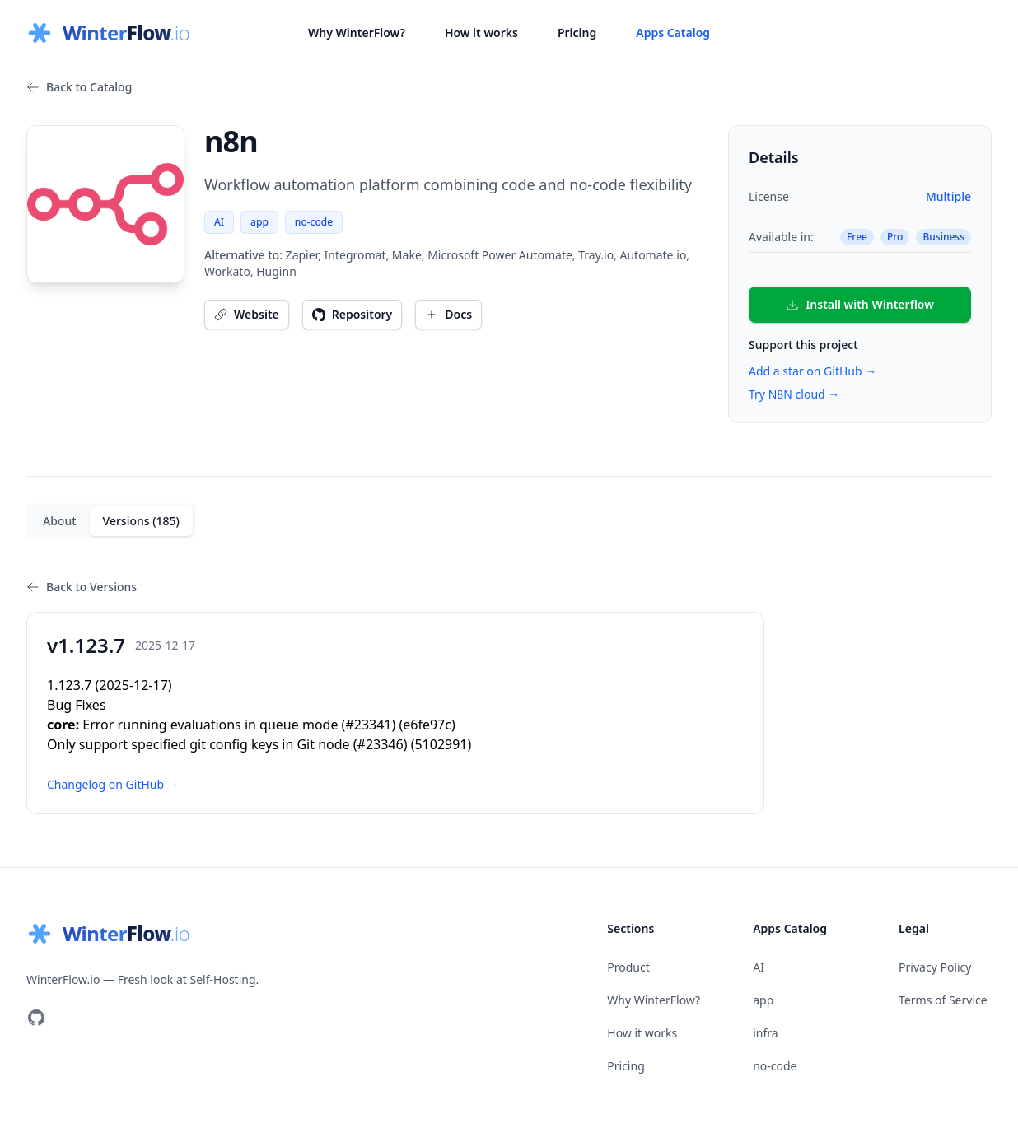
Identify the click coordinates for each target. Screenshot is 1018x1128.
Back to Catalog (79, 87)
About (60, 521)
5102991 (440, 744)
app (259, 222)
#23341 (368, 724)
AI (219, 222)
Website (246, 314)
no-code (314, 222)
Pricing (577, 32)
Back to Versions (81, 586)
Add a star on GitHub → (812, 371)
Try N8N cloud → (794, 394)
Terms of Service (943, 1000)
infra (765, 1033)
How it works (481, 32)
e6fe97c (427, 724)
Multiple (948, 196)
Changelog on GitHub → (113, 784)
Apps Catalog (673, 32)
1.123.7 (69, 685)
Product (628, 967)
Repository (352, 314)
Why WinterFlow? (356, 32)
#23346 (380, 744)
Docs (448, 314)
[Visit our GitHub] (36, 1018)
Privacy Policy (935, 967)
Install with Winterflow (860, 304)
